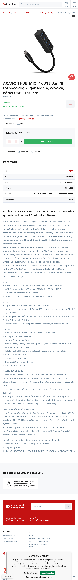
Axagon (70, 104)
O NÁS (31, 536)
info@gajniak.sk (43, 520)
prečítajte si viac (25, 119)
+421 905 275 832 (19, 520)
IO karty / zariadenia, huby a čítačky (39, 13)
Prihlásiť (68, 506)
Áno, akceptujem (47, 573)
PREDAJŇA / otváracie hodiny (39, 538)
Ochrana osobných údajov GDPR (38, 545)
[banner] (9, 4)
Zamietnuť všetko (30, 573)
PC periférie (18, 13)
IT (9, 13)
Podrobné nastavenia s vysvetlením (39, 577)
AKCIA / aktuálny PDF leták (38, 541)
